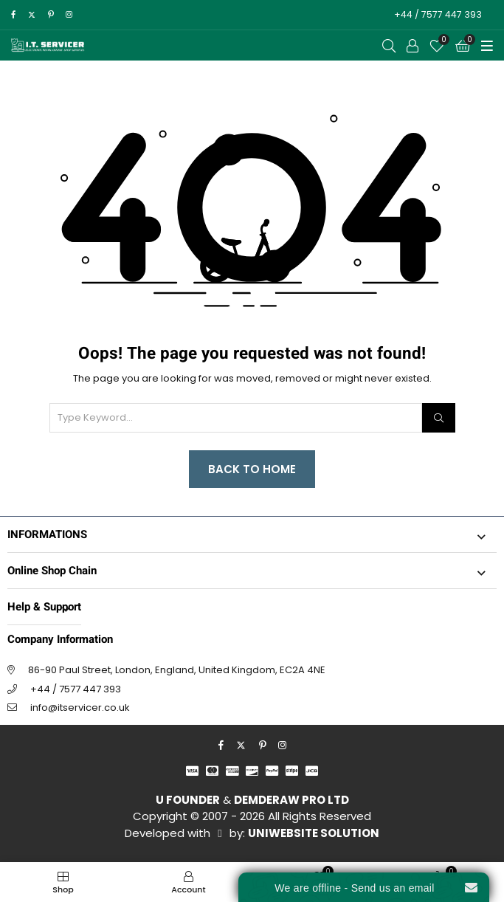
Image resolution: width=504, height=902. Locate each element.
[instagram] (69, 14)
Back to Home (252, 469)
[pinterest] (51, 14)
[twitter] (31, 14)
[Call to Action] (412, 45)
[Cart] (462, 45)
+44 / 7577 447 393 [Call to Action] (438, 14)
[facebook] (13, 14)
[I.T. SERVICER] (48, 45)
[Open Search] (389, 45)
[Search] (438, 418)
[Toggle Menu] (487, 45)
